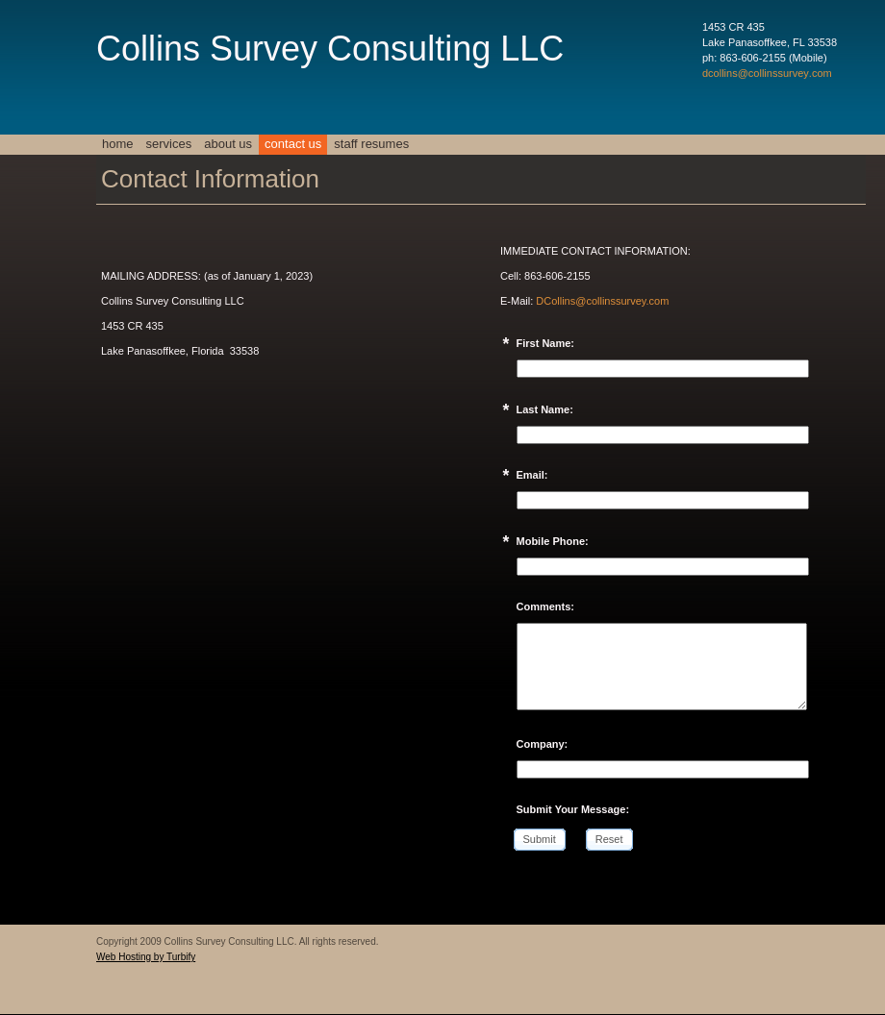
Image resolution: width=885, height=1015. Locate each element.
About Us (228, 143)
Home (118, 143)
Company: (543, 744)
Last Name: (545, 409)
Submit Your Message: (573, 809)
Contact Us (293, 143)
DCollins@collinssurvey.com (602, 301)
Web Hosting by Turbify (145, 957)
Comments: (546, 606)
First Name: (546, 343)
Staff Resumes (371, 143)
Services (169, 143)
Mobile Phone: (553, 541)
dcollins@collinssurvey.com (767, 73)
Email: (532, 475)
